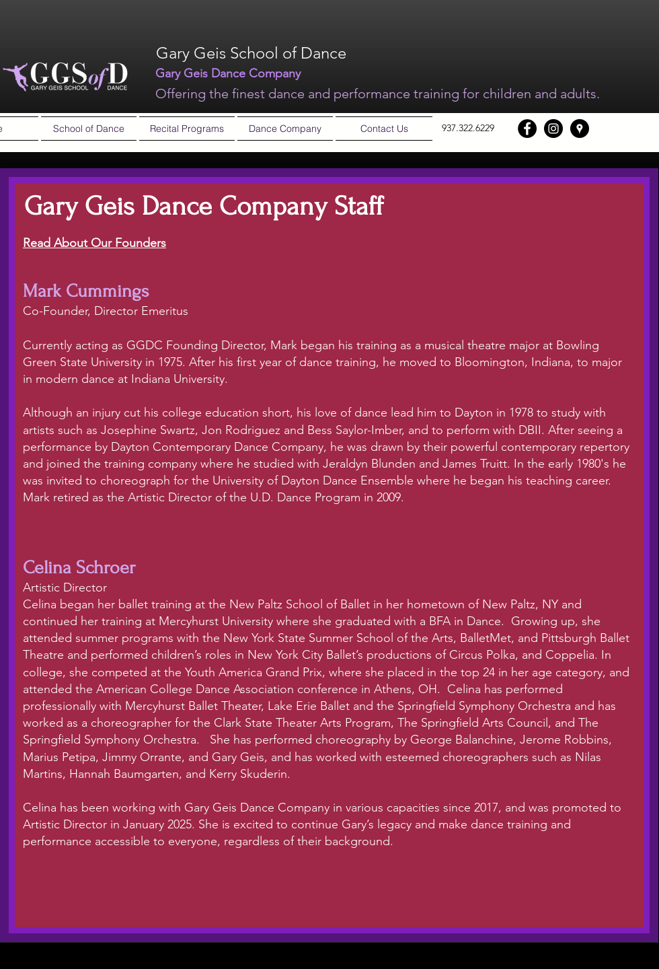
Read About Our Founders (94, 243)
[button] (89, 128)
